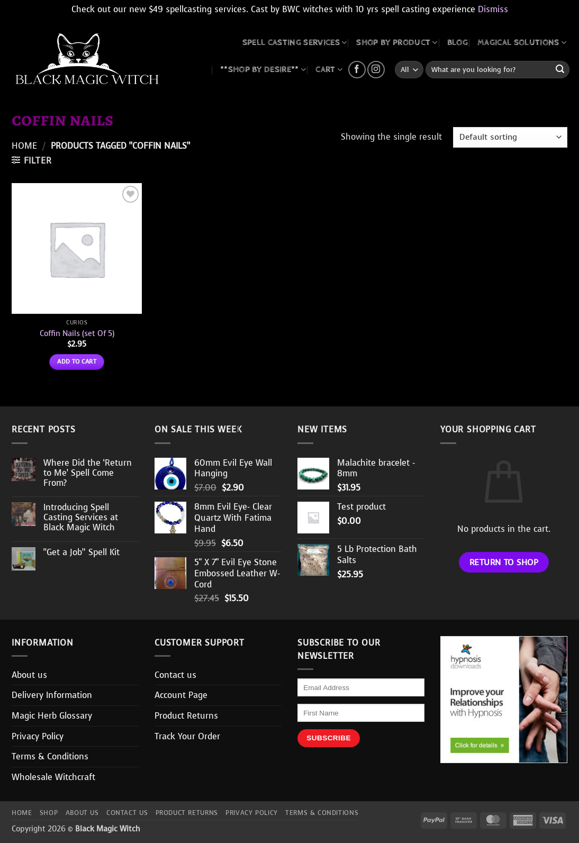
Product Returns (186, 715)
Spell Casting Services (294, 43)
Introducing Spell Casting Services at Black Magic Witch (80, 517)
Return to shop (504, 562)
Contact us (175, 675)
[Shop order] (510, 137)
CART (328, 70)
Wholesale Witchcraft (53, 777)
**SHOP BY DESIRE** (263, 70)
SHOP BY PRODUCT (396, 43)
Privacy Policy (38, 736)
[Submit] (560, 70)
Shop (49, 813)
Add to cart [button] (76, 361)
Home (24, 145)
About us (29, 675)
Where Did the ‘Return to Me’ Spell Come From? (87, 473)
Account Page (181, 695)
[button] (31, 160)
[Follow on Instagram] (376, 69)
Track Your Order (187, 736)
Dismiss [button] (493, 9)
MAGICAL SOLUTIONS (521, 43)
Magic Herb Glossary (52, 715)
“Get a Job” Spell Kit (81, 552)
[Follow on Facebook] (357, 69)
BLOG (457, 43)
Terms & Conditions (50, 756)
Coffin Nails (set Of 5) (77, 334)
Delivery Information (52, 695)
